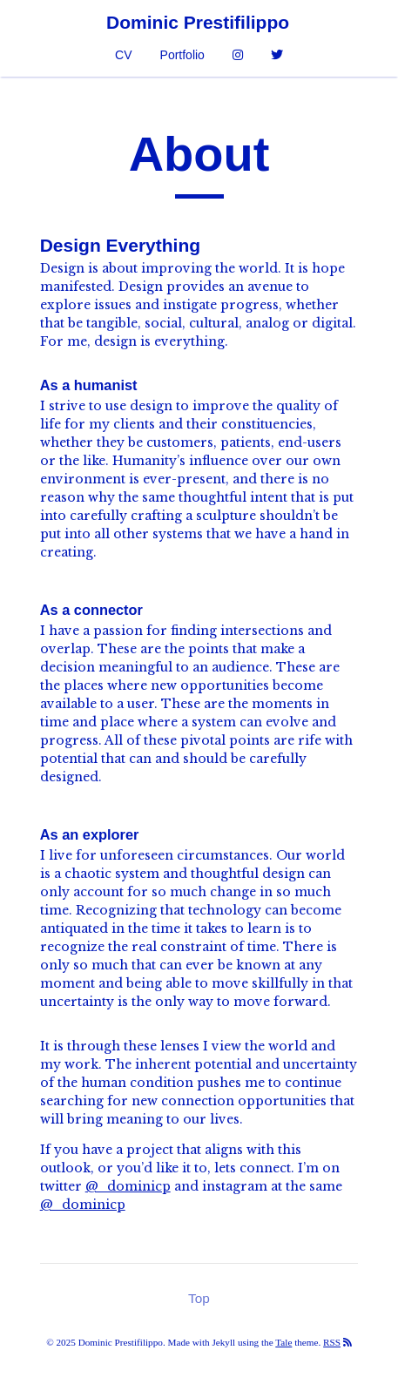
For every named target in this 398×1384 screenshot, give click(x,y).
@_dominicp (128, 1186)
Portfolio (182, 55)
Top (199, 1298)
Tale (283, 1342)
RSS (332, 1342)
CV (123, 55)
